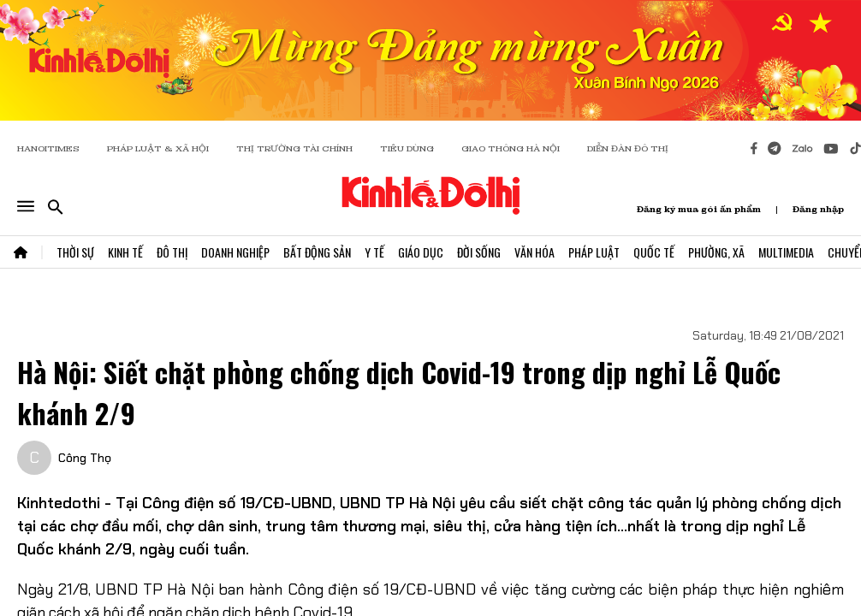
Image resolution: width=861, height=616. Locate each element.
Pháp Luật (594, 252)
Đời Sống (479, 252)
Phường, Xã (716, 252)
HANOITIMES (48, 148)
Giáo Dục (420, 252)
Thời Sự (75, 252)
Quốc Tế (653, 252)
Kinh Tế (125, 252)
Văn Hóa (534, 252)
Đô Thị (172, 252)
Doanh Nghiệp (235, 252)
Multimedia (786, 252)
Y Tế (374, 252)
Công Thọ (84, 457)
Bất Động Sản (317, 252)
